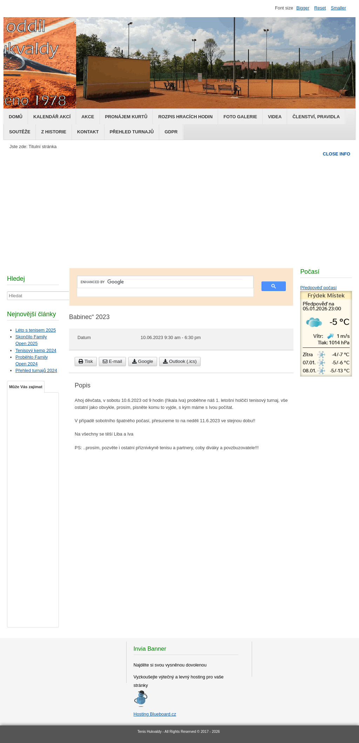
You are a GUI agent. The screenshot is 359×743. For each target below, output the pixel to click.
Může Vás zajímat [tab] (25, 387)
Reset (320, 8)
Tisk (86, 361)
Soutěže (19, 131)
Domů (15, 116)
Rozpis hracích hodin (185, 116)
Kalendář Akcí (51, 116)
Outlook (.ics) (180, 361)
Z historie (53, 131)
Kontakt (88, 131)
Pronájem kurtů (126, 116)
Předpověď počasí (318, 287)
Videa (275, 116)
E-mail (112, 361)
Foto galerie (240, 116)
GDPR (170, 131)
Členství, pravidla (316, 116)
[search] (162, 282)
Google (142, 361)
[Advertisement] (179, 209)
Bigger (302, 8)
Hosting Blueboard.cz (155, 714)
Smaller (338, 8)
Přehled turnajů (132, 131)
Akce (87, 116)
